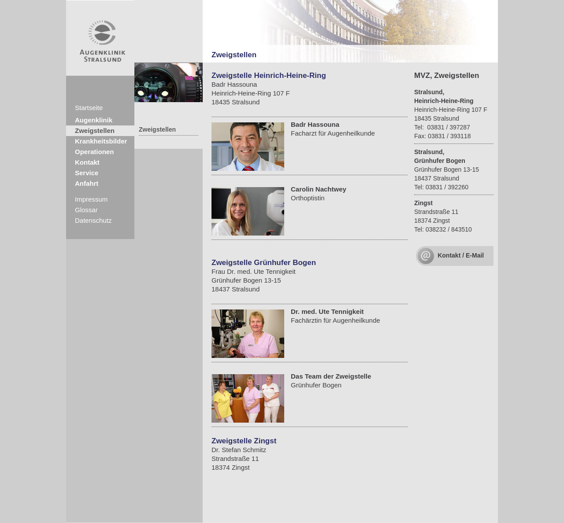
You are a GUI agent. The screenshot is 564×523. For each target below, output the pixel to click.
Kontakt (87, 162)
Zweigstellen (95, 130)
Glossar (86, 210)
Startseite (89, 107)
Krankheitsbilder (101, 141)
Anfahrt (86, 183)
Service (86, 173)
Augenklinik (93, 120)
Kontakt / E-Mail (461, 255)
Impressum (91, 199)
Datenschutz (93, 220)
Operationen (94, 151)
